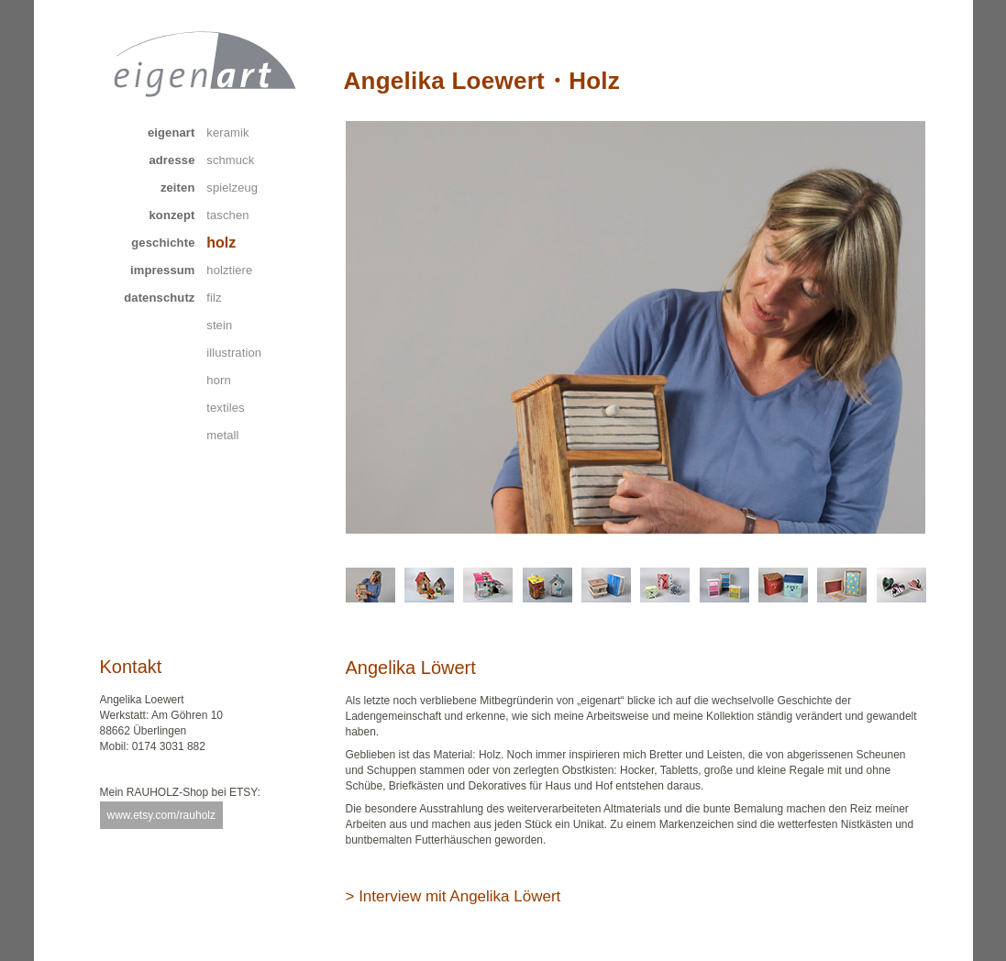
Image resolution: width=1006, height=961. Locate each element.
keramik (227, 132)
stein (219, 325)
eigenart (171, 132)
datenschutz (159, 297)
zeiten (177, 187)
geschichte (162, 242)
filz (213, 297)
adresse (171, 160)
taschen (227, 215)
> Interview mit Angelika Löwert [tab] (453, 896)
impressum (162, 270)
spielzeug (232, 187)
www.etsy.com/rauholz (161, 815)
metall (222, 435)
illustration (233, 352)
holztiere (229, 270)
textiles (225, 407)
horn (218, 380)
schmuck (230, 160)
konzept (171, 215)
